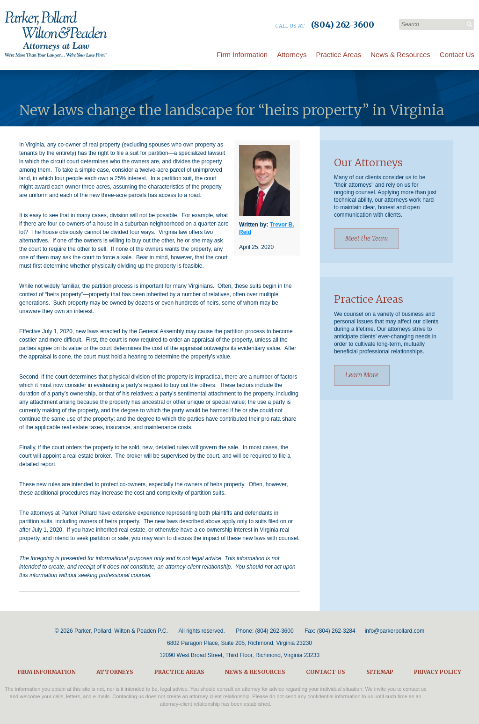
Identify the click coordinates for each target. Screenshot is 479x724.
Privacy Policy (437, 671)
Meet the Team (366, 238)
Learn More (361, 375)
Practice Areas (339, 55)
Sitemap (379, 671)
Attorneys (291, 55)
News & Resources (400, 55)
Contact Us (457, 55)
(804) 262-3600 (274, 631)
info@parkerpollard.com (395, 631)
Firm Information (242, 55)
